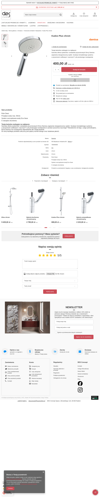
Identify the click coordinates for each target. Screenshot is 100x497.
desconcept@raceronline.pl (37, 401)
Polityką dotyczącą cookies (13, 479)
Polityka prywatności (59, 375)
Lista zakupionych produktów (37, 374)
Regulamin (56, 373)
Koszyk (34, 369)
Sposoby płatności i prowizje (58, 369)
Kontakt (10, 381)
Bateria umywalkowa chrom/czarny (83, 218)
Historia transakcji (37, 378)
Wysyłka (55, 366)
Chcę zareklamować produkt (13, 372)
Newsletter (74, 307)
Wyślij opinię (50, 291)
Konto (31, 362)
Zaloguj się (74, 16)
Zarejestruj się (36, 366)
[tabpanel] (12, 203)
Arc (52, 148)
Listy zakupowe (84, 16)
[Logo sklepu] (6, 14)
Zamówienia (9, 362)
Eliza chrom (5, 217)
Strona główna (12, 30)
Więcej (70, 141)
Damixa (53, 138)
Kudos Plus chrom (57, 217)
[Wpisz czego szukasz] (43, 15)
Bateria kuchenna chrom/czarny (32, 218)
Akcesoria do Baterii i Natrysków (32, 30)
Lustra (33, 26)
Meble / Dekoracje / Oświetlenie (14, 26)
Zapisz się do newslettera (83, 337)
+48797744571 (22, 401)
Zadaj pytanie (69, 236)
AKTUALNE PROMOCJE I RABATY (47, 2)
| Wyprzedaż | (43, 26)
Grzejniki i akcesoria (56, 22)
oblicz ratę (66, 98)
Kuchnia (70, 22)
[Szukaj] (60, 15)
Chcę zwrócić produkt (14, 375)
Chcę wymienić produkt (14, 378)
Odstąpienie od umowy (59, 378)
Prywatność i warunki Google (28, 484)
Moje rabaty (35, 381)
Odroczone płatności (62, 101)
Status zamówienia (13, 366)
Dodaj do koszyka (79, 69)
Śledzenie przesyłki (13, 369)
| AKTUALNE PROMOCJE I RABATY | (13, 22)
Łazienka (31, 22)
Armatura (41, 22)
